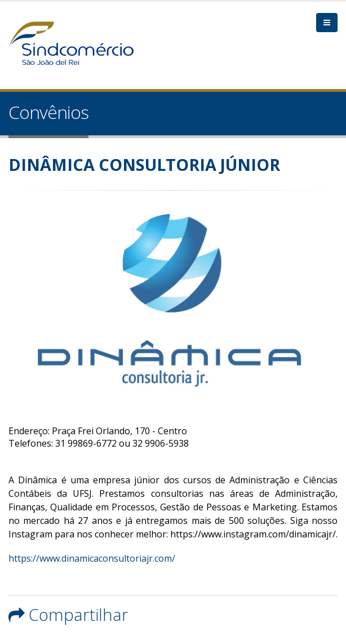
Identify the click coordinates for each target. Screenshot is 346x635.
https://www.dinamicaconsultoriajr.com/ (91, 558)
